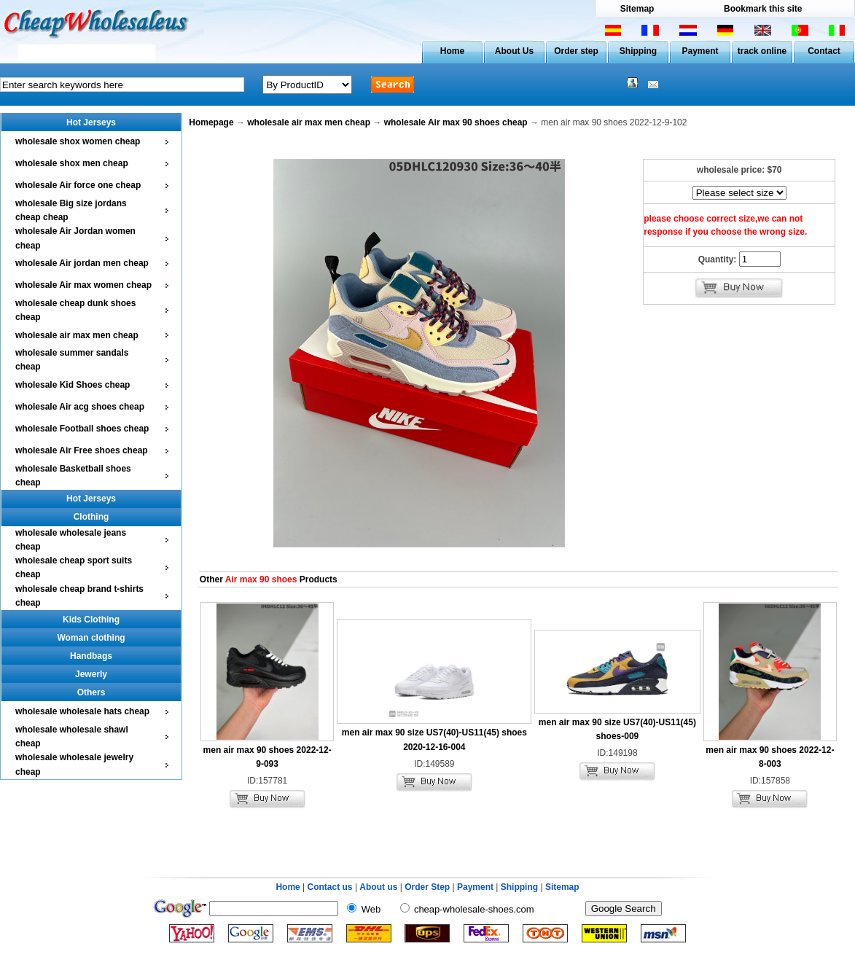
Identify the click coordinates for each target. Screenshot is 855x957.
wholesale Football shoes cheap (82, 428)
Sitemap (637, 9)
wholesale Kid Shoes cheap (72, 385)
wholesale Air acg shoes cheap (79, 407)
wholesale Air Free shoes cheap (81, 450)
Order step (576, 51)
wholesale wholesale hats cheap (82, 711)
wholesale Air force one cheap (78, 185)
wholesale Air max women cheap (83, 285)
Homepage (211, 122)
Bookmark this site (763, 9)
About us (378, 887)
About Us (514, 51)
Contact (824, 51)
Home (452, 51)
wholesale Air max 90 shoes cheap (456, 122)
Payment (700, 51)
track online (762, 51)
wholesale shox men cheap (71, 163)
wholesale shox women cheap (77, 141)
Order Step (428, 887)
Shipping (638, 51)
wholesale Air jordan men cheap (82, 263)
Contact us (330, 887)
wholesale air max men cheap (76, 335)
